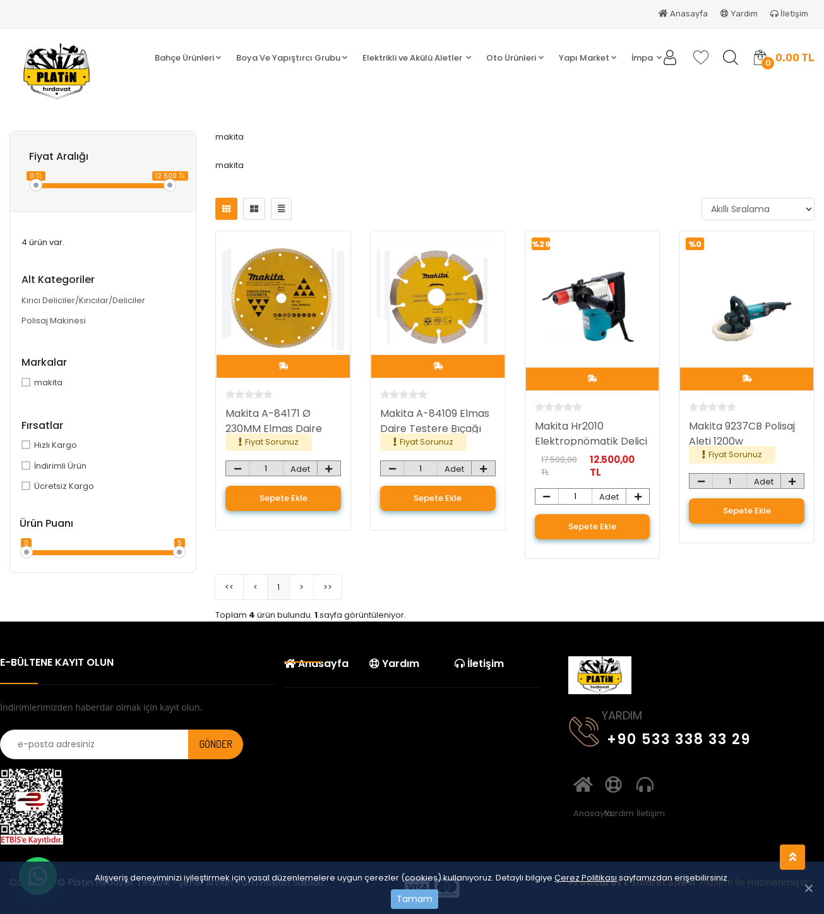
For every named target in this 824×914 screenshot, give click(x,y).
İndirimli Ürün (54, 465)
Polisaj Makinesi (53, 321)
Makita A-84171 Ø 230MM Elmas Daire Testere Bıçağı (273, 428)
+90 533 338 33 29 (660, 737)
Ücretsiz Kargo (57, 486)
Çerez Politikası (585, 878)
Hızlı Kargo (49, 445)
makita (42, 382)
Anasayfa (683, 13)
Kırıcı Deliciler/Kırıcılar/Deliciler (83, 300)
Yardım (739, 13)
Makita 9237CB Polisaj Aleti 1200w (742, 433)
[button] (188, 58)
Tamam (415, 899)
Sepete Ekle (284, 498)
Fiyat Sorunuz (272, 442)
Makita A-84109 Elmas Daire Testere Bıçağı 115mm (434, 428)
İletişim (789, 13)
